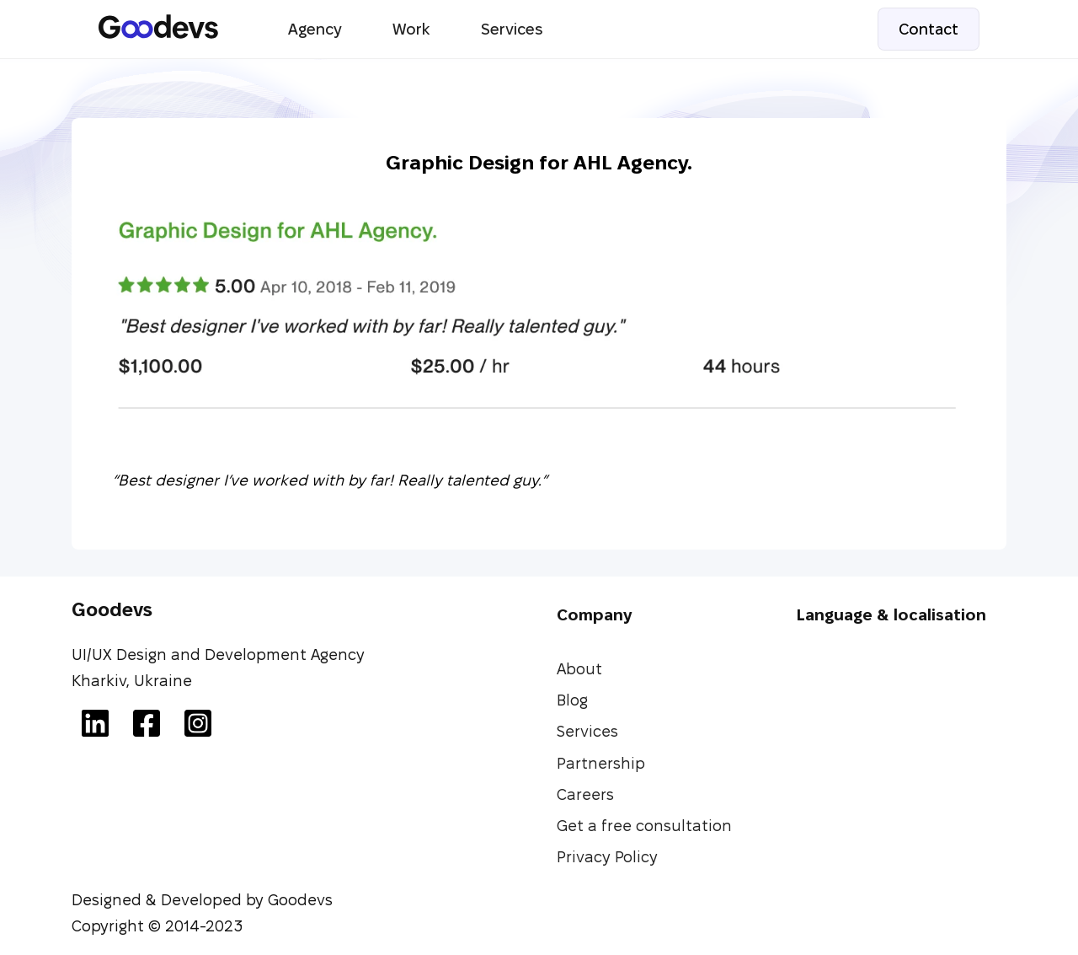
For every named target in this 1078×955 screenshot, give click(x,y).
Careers (585, 794)
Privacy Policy (607, 857)
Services (511, 29)
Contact (928, 29)
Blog (572, 700)
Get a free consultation (644, 826)
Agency (315, 29)
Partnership (601, 763)
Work (411, 29)
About (579, 669)
